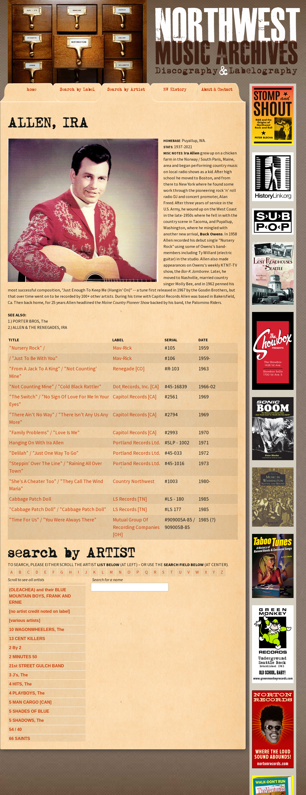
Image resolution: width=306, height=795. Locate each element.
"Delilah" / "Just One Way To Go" (44, 453)
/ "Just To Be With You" (33, 358)
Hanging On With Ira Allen (36, 442)
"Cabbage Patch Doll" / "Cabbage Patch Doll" (57, 509)
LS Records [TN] (130, 499)
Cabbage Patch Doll (30, 499)
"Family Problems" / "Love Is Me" (44, 432)
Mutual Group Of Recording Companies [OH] (136, 527)
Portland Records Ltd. (136, 442)
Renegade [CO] (128, 368)
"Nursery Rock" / (27, 348)
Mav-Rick (122, 348)
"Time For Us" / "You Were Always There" (52, 520)
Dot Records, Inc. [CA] (136, 386)
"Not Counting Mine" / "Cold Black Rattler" (55, 386)
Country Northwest (134, 481)
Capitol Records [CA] (134, 396)
